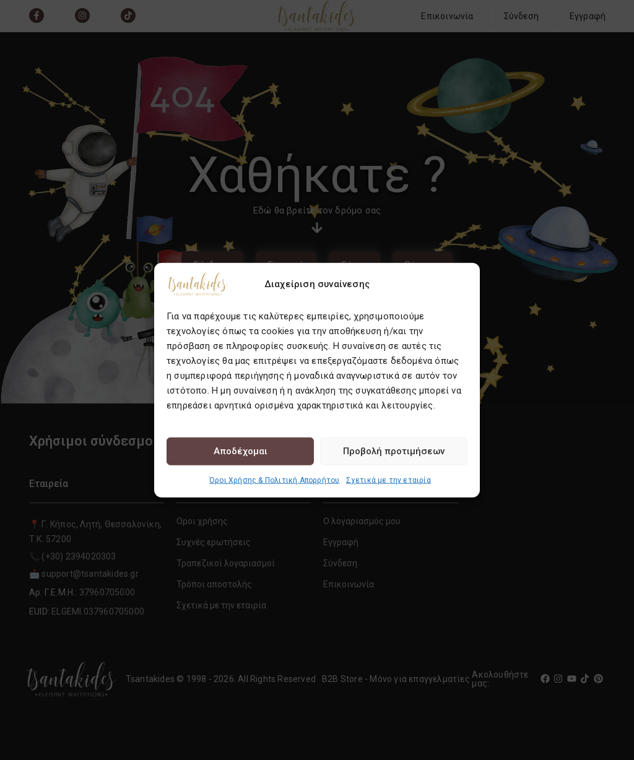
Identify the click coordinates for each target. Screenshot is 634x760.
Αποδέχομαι (240, 451)
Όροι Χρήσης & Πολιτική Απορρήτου (274, 479)
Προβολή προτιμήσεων (394, 451)
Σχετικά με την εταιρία (388, 479)
